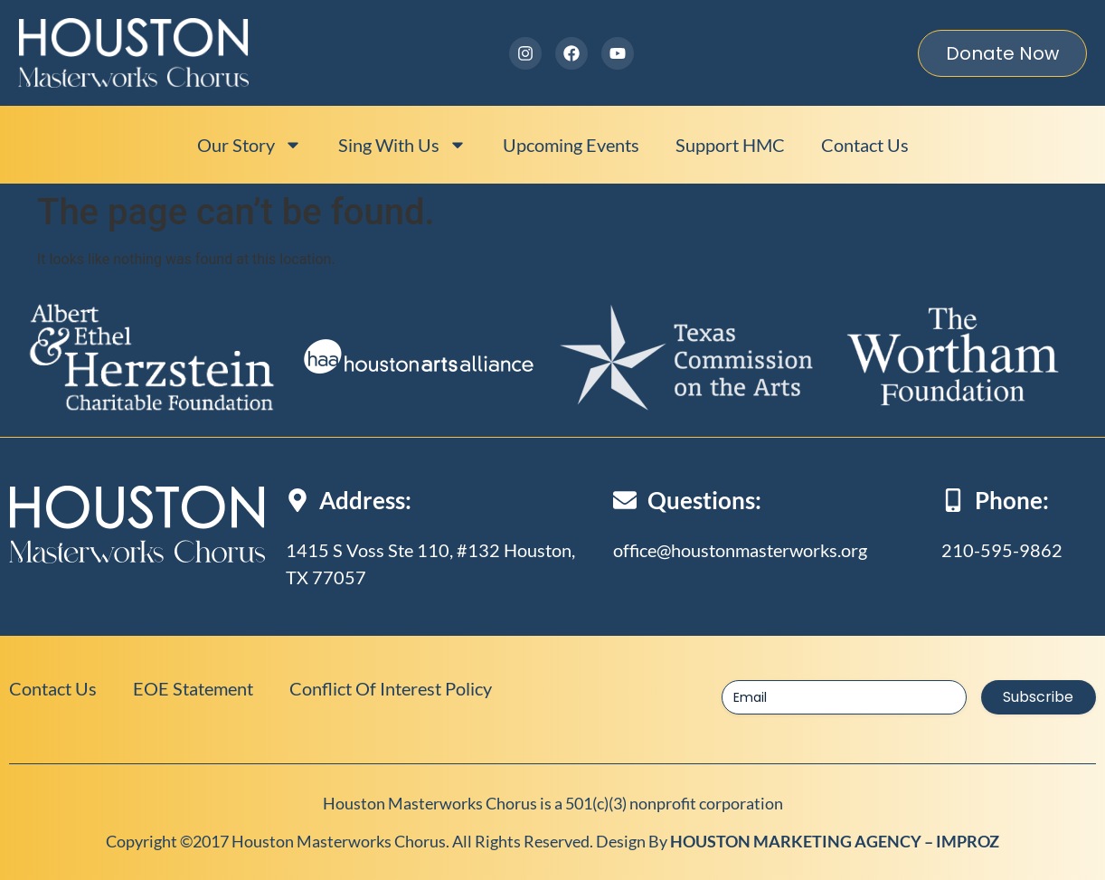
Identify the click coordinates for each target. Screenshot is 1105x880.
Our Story (249, 145)
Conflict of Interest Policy (390, 688)
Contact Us (865, 145)
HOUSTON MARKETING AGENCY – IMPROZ (834, 841)
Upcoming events (571, 145)
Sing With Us (402, 145)
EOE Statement (193, 688)
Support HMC (730, 145)
